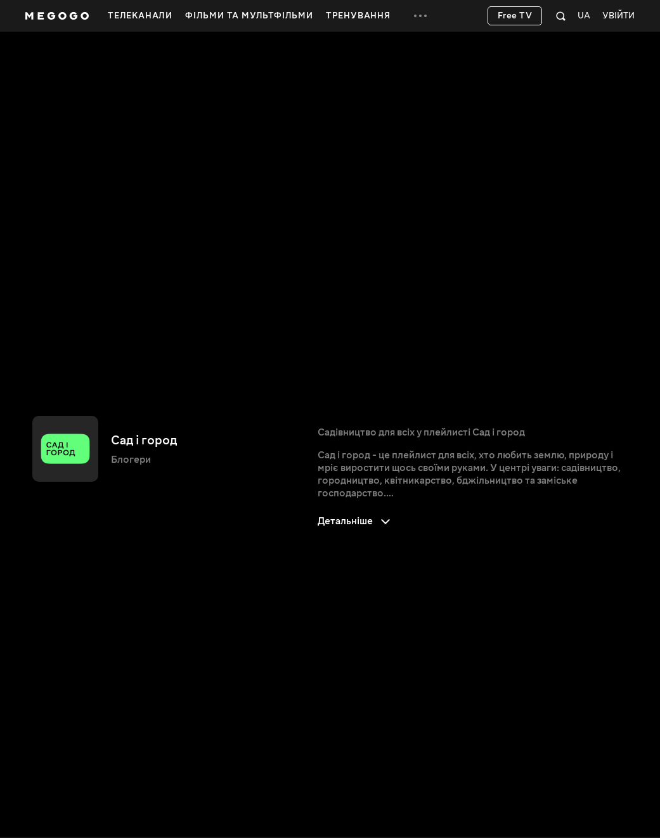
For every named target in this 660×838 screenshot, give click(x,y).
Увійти (618, 16)
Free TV (515, 16)
